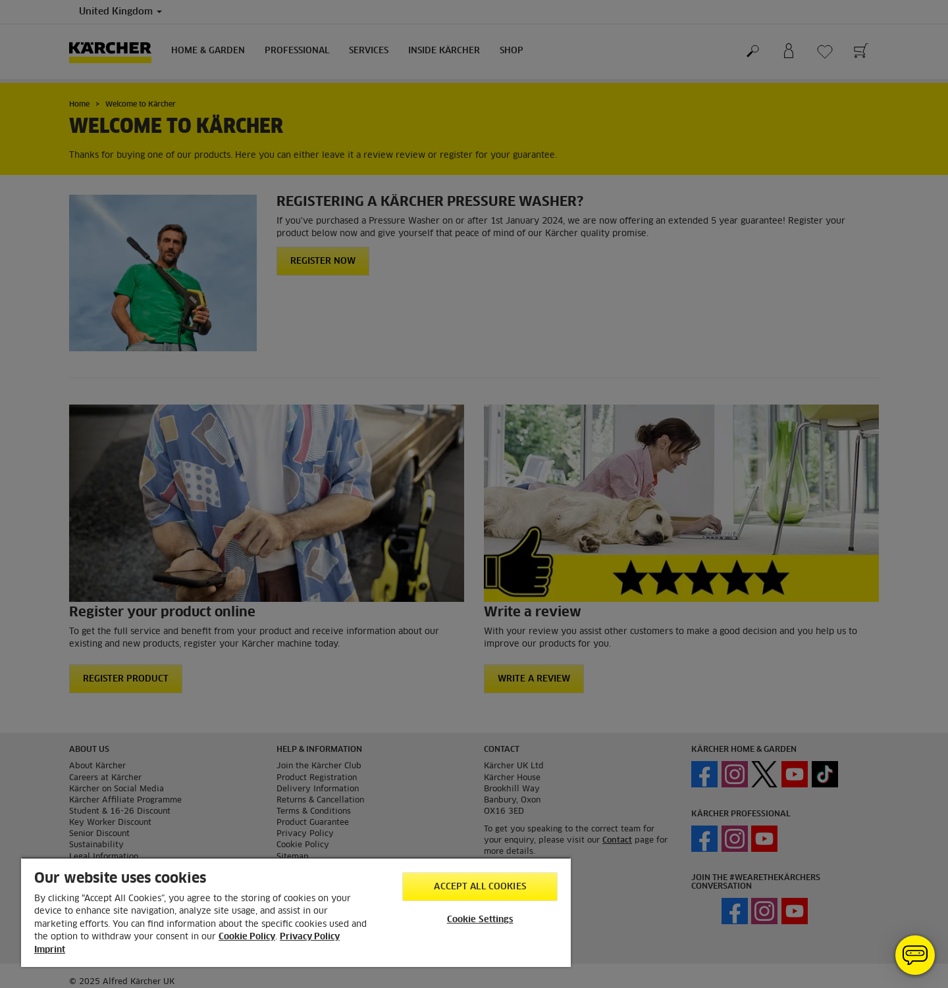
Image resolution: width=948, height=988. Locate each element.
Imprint (49, 950)
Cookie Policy (247, 937)
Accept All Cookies (479, 887)
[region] (296, 912)
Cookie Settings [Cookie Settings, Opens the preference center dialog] (480, 920)
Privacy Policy (310, 937)
